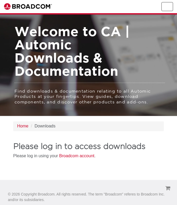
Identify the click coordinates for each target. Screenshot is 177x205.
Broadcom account (76, 156)
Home (22, 126)
